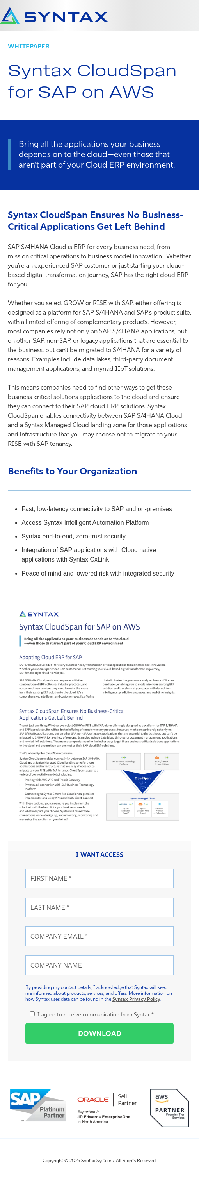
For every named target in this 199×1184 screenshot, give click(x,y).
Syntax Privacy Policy (136, 999)
